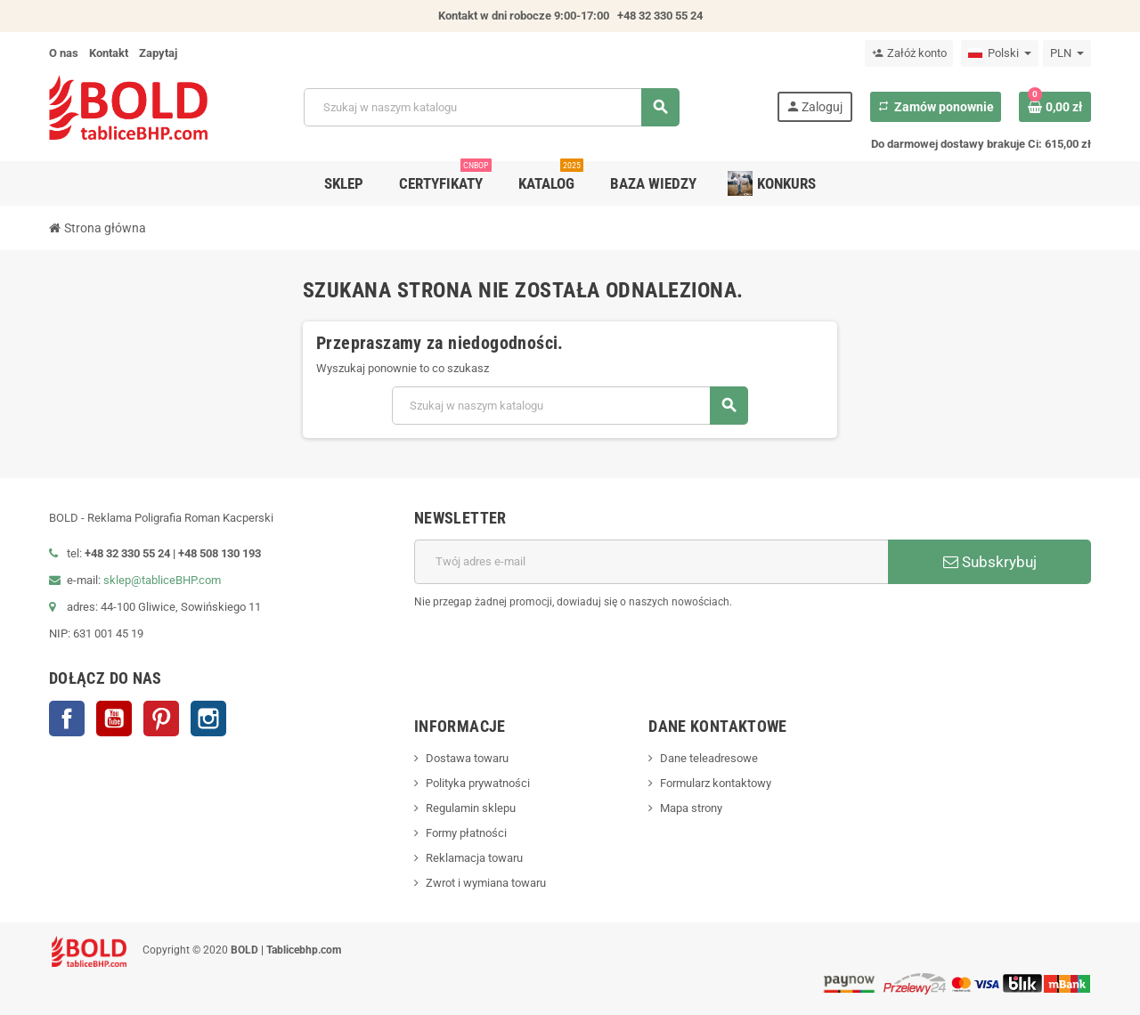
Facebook (67, 718)
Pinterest (161, 718)
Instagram (208, 718)
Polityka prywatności (478, 783)
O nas (63, 53)
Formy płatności (466, 833)
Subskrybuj (990, 562)
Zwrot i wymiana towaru (486, 882)
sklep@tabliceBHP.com (162, 580)
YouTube (114, 718)
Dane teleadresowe (709, 758)
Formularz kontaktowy (715, 783)
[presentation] (955, 656)
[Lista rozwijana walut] (1067, 53)
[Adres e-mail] (651, 562)
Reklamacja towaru (474, 858)
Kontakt (108, 53)
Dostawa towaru (467, 758)
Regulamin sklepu (471, 808)
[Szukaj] (491, 107)
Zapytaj (158, 53)
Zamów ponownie (935, 107)
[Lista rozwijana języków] (999, 53)
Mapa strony (691, 808)
